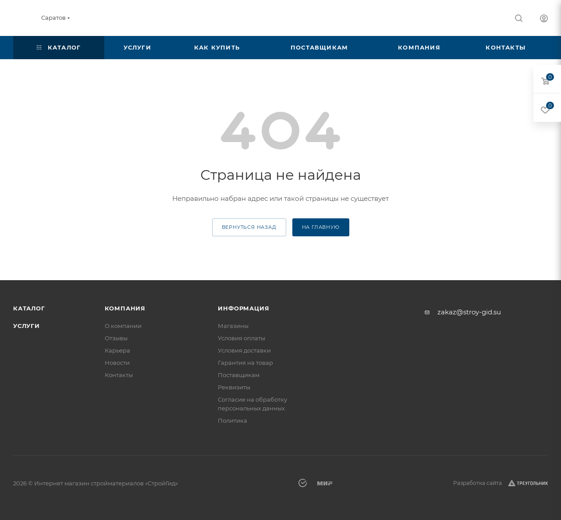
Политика (232, 420)
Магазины (233, 325)
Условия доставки (244, 350)
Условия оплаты (241, 338)
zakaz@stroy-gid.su (469, 312)
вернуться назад (249, 227)
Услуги (26, 325)
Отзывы (116, 338)
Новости (117, 362)
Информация (243, 308)
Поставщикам (238, 374)
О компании (123, 325)
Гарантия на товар (245, 362)
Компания (125, 308)
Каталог (29, 308)
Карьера (117, 350)
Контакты (119, 374)
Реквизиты (234, 387)
